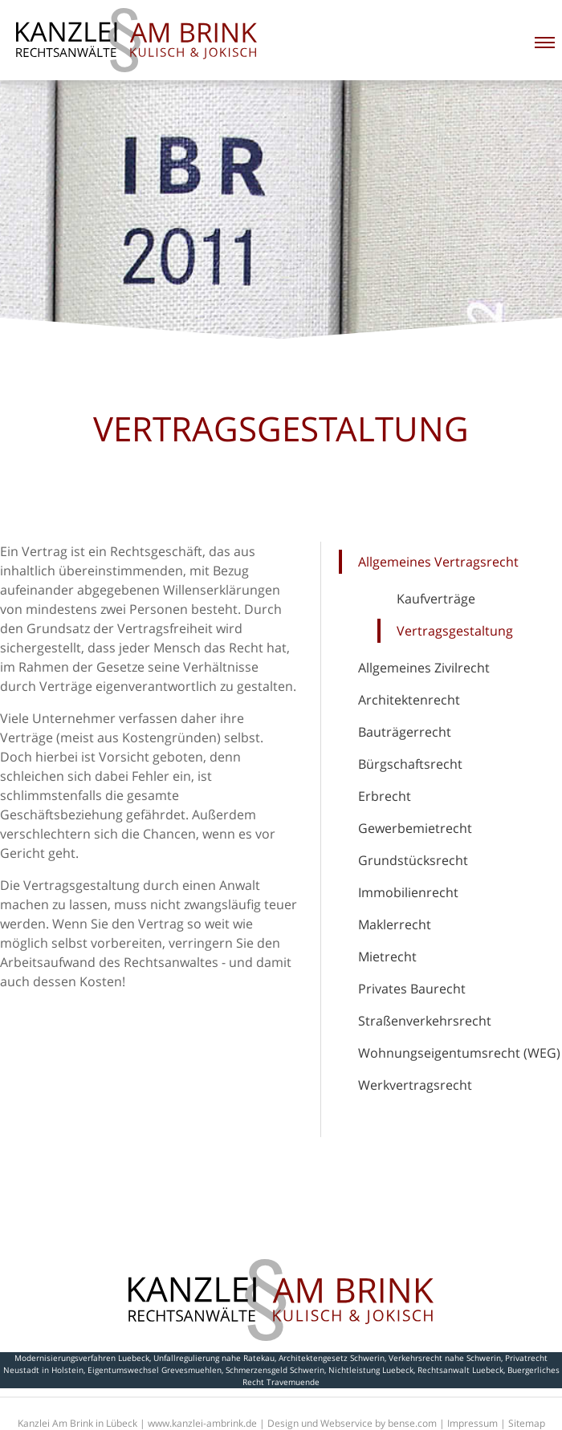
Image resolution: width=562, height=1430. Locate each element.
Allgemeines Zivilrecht (424, 667)
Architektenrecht (409, 700)
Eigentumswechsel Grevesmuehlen (155, 1369)
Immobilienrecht (408, 892)
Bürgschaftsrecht (410, 764)
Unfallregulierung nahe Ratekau (214, 1357)
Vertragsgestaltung (455, 631)
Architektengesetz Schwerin (332, 1357)
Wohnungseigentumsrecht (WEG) (459, 1053)
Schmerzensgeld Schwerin (275, 1369)
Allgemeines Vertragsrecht (438, 562)
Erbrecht (384, 796)
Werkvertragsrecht (415, 1085)
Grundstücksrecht (413, 860)
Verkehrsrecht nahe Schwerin (445, 1357)
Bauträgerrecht (404, 732)
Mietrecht (387, 956)
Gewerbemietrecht (415, 828)
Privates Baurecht (412, 988)
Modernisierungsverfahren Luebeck (81, 1357)
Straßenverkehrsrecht (424, 1021)
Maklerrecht (394, 924)
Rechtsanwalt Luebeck (460, 1369)
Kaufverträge (436, 598)
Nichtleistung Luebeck (370, 1369)
